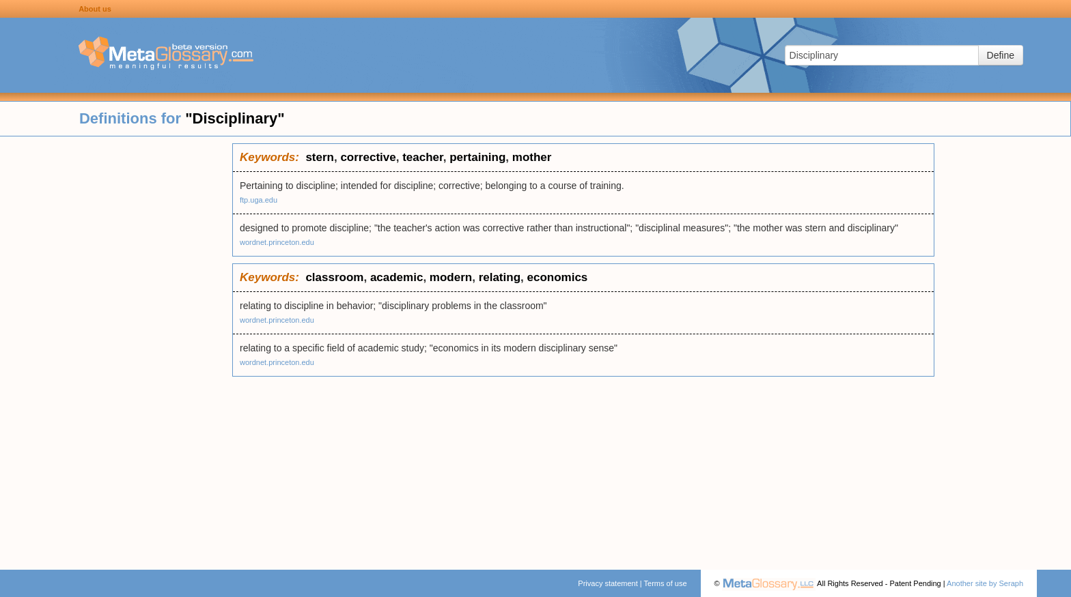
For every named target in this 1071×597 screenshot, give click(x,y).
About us (95, 9)
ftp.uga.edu (258, 200)
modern (451, 277)
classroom (334, 277)
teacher (422, 157)
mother (532, 157)
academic (396, 277)
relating (499, 277)
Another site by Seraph (985, 583)
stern (319, 157)
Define (1000, 55)
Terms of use (665, 583)
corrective (367, 157)
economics (557, 277)
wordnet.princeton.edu (277, 242)
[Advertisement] (116, 348)
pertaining (477, 157)
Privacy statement (607, 583)
